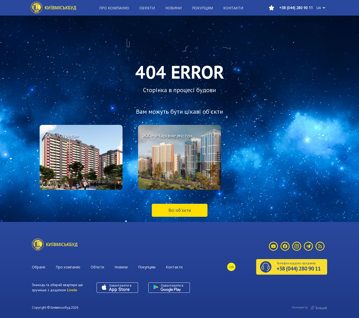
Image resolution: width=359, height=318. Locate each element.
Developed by (309, 308)
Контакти (233, 7)
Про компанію (114, 7)
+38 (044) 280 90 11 (296, 7)
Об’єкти (147, 7)
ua (319, 7)
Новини (173, 7)
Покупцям (202, 7)
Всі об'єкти (179, 210)
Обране (38, 267)
